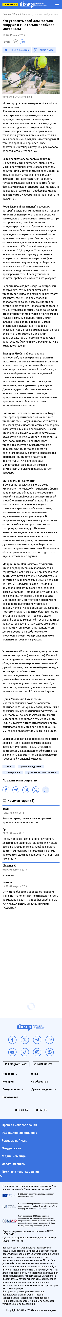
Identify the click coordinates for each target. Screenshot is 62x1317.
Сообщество (39, 1081)
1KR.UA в (19, 50)
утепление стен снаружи (42, 772)
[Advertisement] (31, 955)
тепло (8, 766)
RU (22, 42)
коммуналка (12, 772)
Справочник (10, 1097)
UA (15, 42)
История (8, 1081)
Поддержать (10, 4)
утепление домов (31, 766)
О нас (34, 1073)
